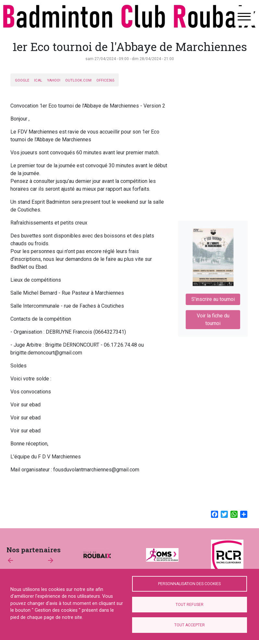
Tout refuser (190, 604)
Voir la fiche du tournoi (213, 316)
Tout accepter (189, 625)
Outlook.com (78, 80)
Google (22, 80)
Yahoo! (53, 80)
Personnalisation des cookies (189, 584)
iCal (38, 80)
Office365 (105, 80)
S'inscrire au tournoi (213, 298)
